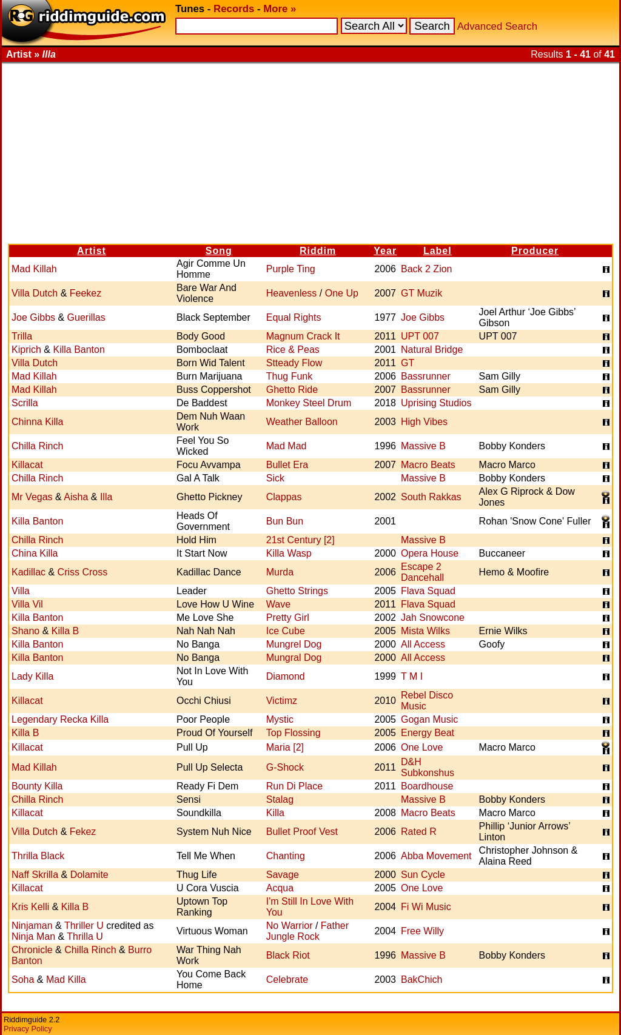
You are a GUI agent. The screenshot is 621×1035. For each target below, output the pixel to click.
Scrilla (25, 403)
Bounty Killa (37, 786)
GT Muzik (421, 293)
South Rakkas (431, 497)
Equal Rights (293, 317)
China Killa (35, 553)
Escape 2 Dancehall (422, 572)
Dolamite (89, 874)
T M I (412, 676)
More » (279, 9)
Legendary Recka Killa (60, 719)
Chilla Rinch (37, 446)
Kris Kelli (30, 907)
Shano (25, 631)
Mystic (280, 719)
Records (233, 9)
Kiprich (26, 349)
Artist (91, 251)
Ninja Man (33, 936)
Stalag (280, 799)
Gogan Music (429, 719)
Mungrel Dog (294, 644)
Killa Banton (78, 349)
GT (407, 363)
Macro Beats (428, 465)
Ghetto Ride (292, 389)
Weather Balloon (302, 422)
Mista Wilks (425, 631)
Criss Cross (83, 572)
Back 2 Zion (426, 269)
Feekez (85, 293)
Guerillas (86, 317)
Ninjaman (32, 925)
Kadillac (28, 572)
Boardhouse (427, 786)
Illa (106, 497)
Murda (280, 572)
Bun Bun (284, 521)
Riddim (318, 251)
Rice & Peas (293, 349)
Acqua (280, 888)
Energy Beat (427, 733)
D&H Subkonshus (427, 767)
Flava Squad (428, 591)
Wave (278, 604)
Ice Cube (285, 631)
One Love (422, 747)
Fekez (83, 831)
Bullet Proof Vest (302, 831)
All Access (423, 644)
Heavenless (291, 293)
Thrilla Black (38, 856)
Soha (23, 979)
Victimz (281, 700)
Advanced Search (497, 26)
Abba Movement (436, 856)
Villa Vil (27, 604)
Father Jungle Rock (307, 931)
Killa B (65, 631)
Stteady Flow (294, 363)
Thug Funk (289, 376)
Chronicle (32, 950)
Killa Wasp (289, 553)
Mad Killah (34, 269)
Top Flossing (293, 733)
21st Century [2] (300, 540)
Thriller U (84, 925)
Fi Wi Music (426, 907)
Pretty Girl (287, 617)
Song (219, 251)
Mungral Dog (294, 657)
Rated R (419, 831)
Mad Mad (286, 446)
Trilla (22, 336)
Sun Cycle (423, 874)
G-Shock (285, 767)
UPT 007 (420, 336)
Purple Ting (290, 269)
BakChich (421, 979)
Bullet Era (287, 465)
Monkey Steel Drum (309, 403)
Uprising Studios (436, 403)
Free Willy (422, 931)
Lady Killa (32, 676)
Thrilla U (85, 936)
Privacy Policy (28, 1028)
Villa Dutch (35, 293)
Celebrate (287, 979)
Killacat (27, 465)
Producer (535, 251)
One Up (341, 293)
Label (437, 251)
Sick (275, 478)
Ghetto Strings (297, 591)
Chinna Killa (37, 422)
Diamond (285, 676)
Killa (275, 813)
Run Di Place (294, 786)
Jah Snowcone (433, 617)
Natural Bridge (432, 349)
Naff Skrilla (35, 874)
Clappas (284, 497)
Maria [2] (285, 747)
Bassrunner (426, 376)
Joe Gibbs (33, 317)
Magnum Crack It (303, 336)
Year (385, 251)
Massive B (423, 446)
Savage (282, 874)
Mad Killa (66, 979)
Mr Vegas (32, 497)
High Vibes (424, 422)
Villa (21, 591)
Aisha (76, 497)
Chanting (285, 856)
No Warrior (289, 925)
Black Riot (288, 955)
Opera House (429, 553)
